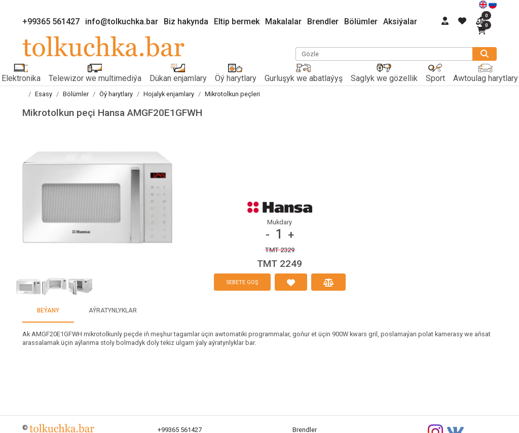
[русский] (493, 4)
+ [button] (291, 234)
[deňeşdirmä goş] (328, 282)
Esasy (43, 94)
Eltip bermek (237, 21)
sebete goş (242, 282)
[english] (484, 4)
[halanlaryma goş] (291, 282)
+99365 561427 (51, 21)
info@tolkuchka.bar (121, 21)
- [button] (268, 234)
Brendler (323, 21)
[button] (97, 197)
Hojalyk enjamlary (168, 94)
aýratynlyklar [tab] (113, 310)
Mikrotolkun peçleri (232, 94)
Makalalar (283, 21)
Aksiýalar (400, 21)
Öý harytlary (116, 94)
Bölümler (361, 21)
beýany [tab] (48, 310)
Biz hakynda (186, 21)
